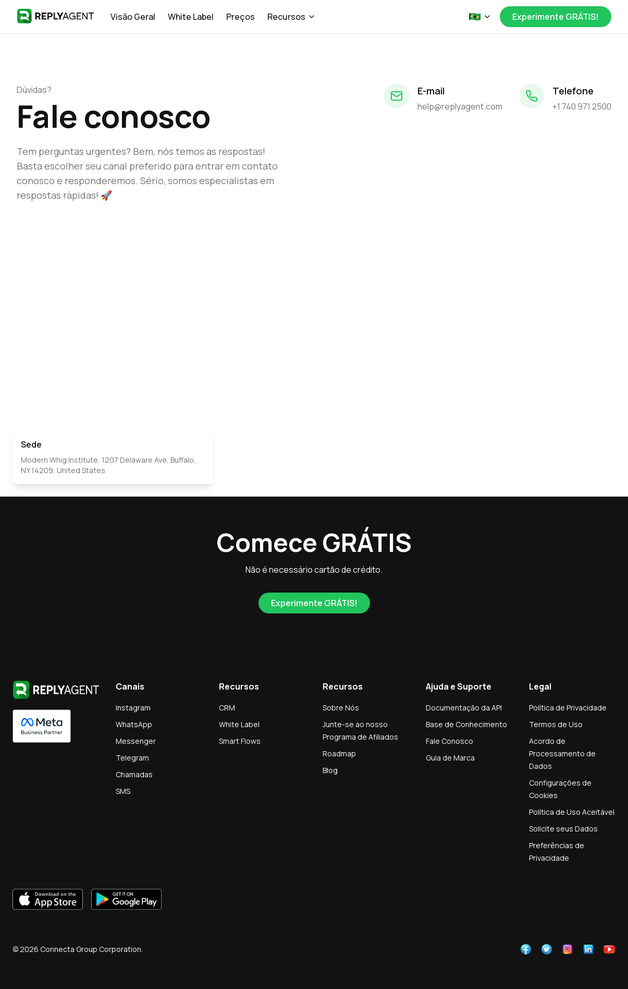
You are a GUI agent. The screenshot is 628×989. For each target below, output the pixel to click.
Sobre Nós (341, 708)
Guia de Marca (450, 758)
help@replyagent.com (459, 106)
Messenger (136, 741)
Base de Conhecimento (466, 724)
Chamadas (134, 774)
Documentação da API (464, 708)
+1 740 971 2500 (581, 106)
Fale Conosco (449, 741)
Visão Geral (132, 16)
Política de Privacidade (568, 708)
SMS (123, 791)
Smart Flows (240, 741)
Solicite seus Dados (563, 829)
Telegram (132, 758)
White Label (191, 16)
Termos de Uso (556, 724)
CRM (227, 708)
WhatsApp (134, 724)
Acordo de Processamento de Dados (562, 753)
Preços (240, 16)
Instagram (133, 708)
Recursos (291, 16)
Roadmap (339, 753)
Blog (330, 770)
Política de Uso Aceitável (571, 812)
